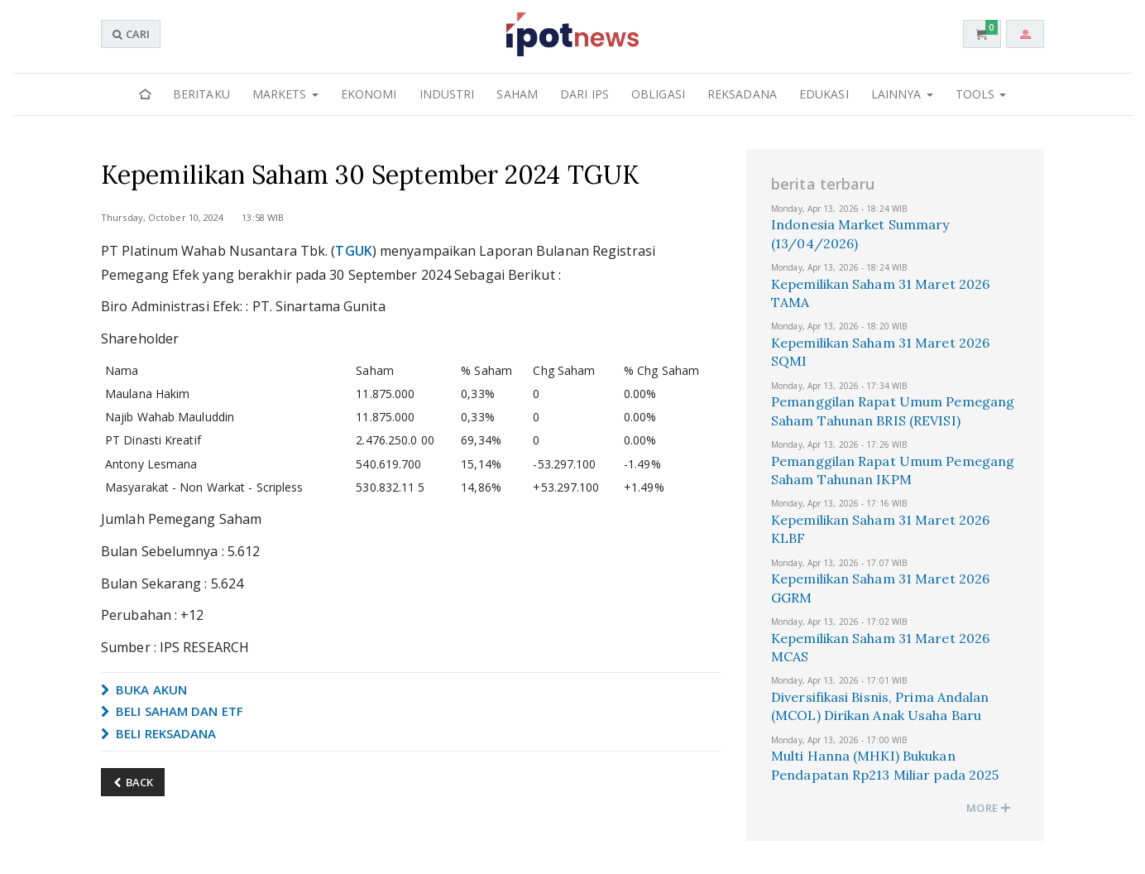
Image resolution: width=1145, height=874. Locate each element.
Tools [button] (981, 94)
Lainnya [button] (902, 94)
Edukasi (824, 94)
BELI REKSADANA (159, 733)
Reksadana (742, 94)
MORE (988, 807)
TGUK (353, 251)
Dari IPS (584, 94)
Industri (447, 94)
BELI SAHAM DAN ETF (172, 711)
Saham (517, 94)
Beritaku (201, 94)
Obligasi (658, 94)
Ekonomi (369, 94)
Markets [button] (285, 94)
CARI (131, 33)
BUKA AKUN (144, 689)
